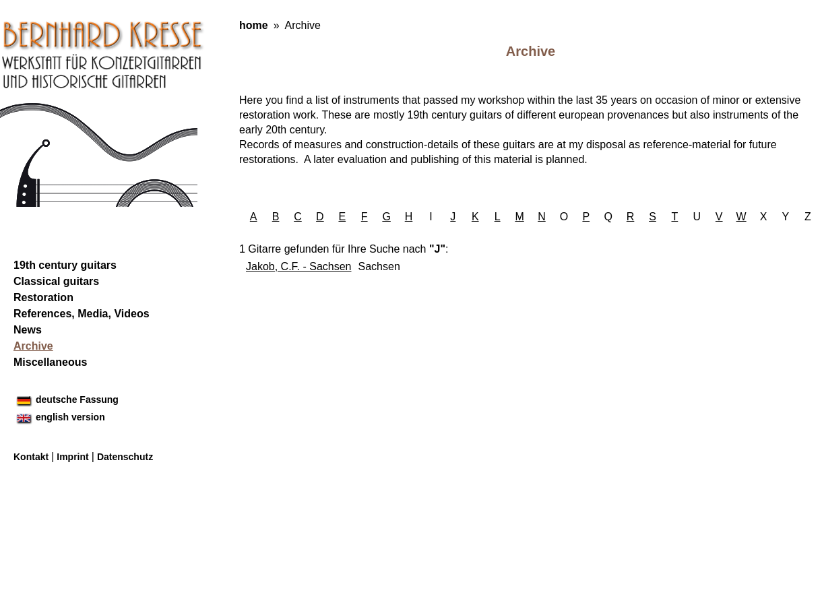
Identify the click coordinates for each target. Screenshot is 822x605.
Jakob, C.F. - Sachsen (299, 266)
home (253, 25)
